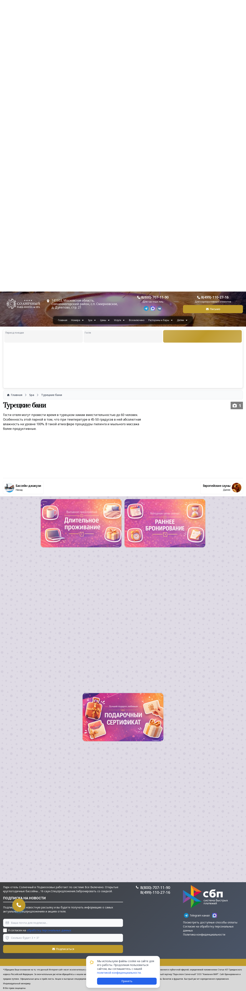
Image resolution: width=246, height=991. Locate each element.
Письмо (213, 309)
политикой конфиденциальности (119, 972)
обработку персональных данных (49, 930)
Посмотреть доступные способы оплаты (210, 922)
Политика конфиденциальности (204, 934)
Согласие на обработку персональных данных (208, 928)
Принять (126, 981)
